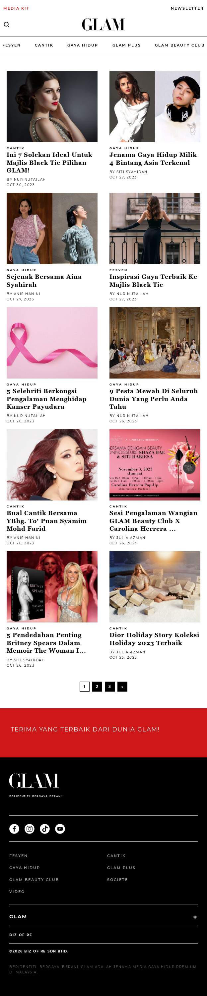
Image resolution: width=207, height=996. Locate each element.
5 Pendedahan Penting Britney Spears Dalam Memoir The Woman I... (46, 642)
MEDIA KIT (16, 8)
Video (17, 891)
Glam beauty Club (180, 45)
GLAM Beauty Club (34, 879)
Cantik (44, 45)
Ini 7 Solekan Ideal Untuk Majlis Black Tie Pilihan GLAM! (49, 162)
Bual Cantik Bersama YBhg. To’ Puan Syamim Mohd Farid (47, 520)
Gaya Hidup (82, 45)
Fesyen (11, 45)
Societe (117, 879)
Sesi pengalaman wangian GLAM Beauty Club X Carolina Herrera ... (153, 520)
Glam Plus (126, 45)
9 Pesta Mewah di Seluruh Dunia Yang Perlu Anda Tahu (153, 398)
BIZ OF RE (21, 935)
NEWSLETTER (187, 8)
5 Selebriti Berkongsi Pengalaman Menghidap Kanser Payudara (47, 398)
